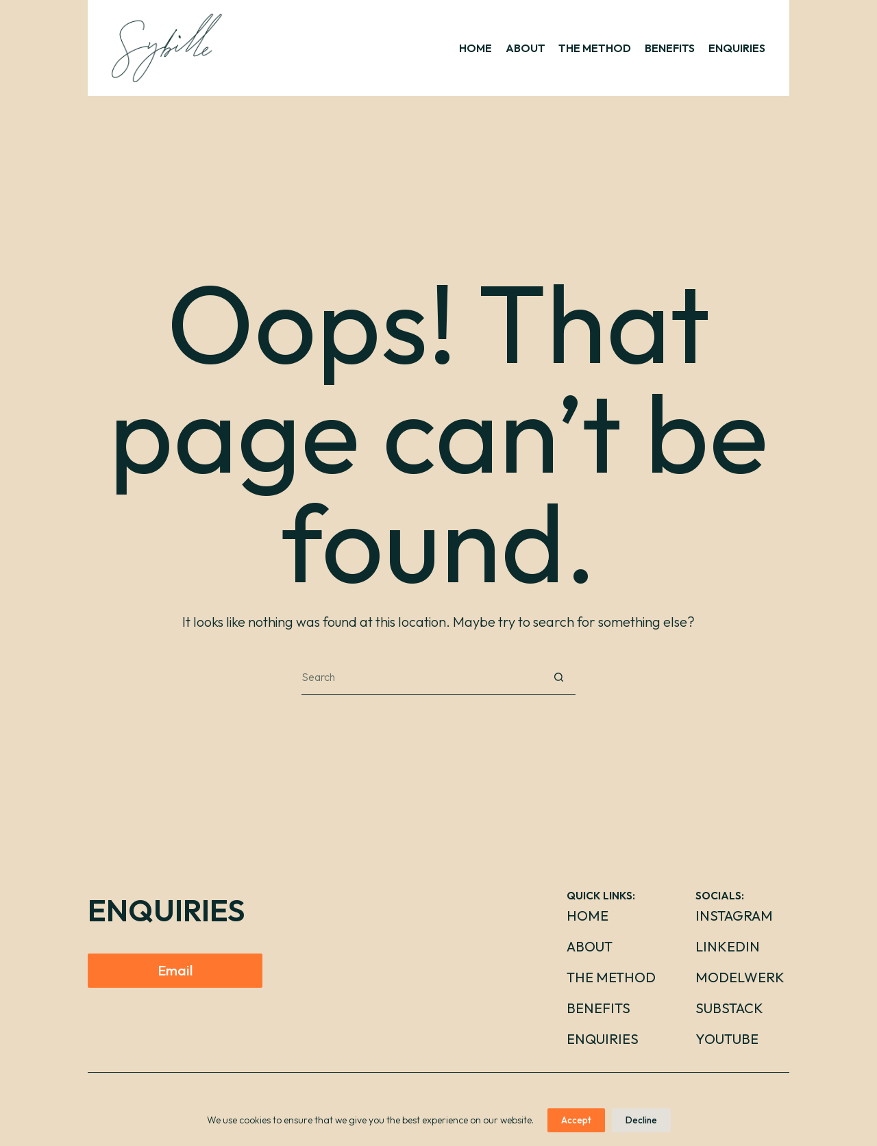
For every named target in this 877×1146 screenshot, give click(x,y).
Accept (576, 1119)
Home (587, 915)
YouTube (726, 1038)
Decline (641, 1119)
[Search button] (558, 677)
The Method (611, 977)
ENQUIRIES (736, 48)
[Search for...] (421, 677)
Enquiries (603, 1038)
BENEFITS (670, 48)
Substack (729, 1008)
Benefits (598, 1008)
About (590, 946)
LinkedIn (727, 946)
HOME (475, 48)
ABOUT (525, 48)
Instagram (734, 915)
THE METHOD (594, 48)
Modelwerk (740, 977)
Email (175, 970)
